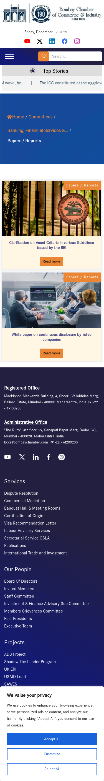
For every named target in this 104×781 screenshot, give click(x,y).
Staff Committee (19, 596)
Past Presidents (18, 618)
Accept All (52, 739)
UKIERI (10, 669)
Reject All (52, 769)
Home (15, 117)
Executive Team (18, 626)
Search (43, 56)
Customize (52, 754)
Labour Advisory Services (27, 530)
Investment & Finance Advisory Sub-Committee (46, 603)
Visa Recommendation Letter (30, 523)
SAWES (10, 684)
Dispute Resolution (21, 493)
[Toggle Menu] (9, 56)
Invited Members (19, 588)
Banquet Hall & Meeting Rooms (32, 508)
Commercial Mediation (24, 500)
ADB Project (15, 654)
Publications (15, 545)
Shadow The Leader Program (30, 661)
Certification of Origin (23, 515)
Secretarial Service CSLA (27, 538)
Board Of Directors (20, 581)
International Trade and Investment (35, 553)
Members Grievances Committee (33, 611)
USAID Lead (15, 676)
